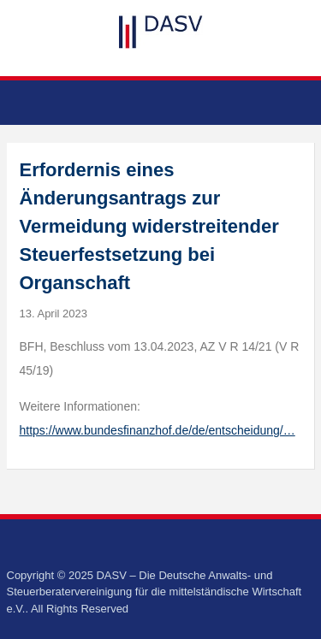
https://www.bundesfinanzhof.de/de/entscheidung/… (157, 430)
